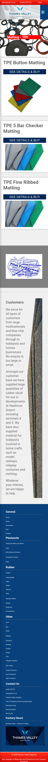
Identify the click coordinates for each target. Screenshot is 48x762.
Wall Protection (11, 678)
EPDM (8, 603)
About (8, 521)
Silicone (8, 589)
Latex (7, 581)
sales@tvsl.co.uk (8, 2)
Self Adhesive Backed (13, 552)
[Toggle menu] (43, 12)
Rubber (8, 573)
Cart (7, 529)
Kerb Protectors (11, 674)
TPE (7, 657)
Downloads (9, 525)
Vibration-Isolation (11, 661)
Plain (7, 548)
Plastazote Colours (12, 557)
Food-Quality (10, 577)
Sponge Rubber (11, 598)
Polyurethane (10, 611)
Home (8, 517)
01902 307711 (26, 2)
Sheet (8, 585)
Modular (8, 644)
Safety (8, 653)
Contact (8, 533)
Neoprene (9, 607)
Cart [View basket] (40, 2)
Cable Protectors (11, 670)
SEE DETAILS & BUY (24, 72)
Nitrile (8, 631)
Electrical (9, 640)
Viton (7, 593)
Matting (8, 636)
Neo (7, 627)
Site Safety (9, 666)
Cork (7, 622)
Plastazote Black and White (15, 543)
